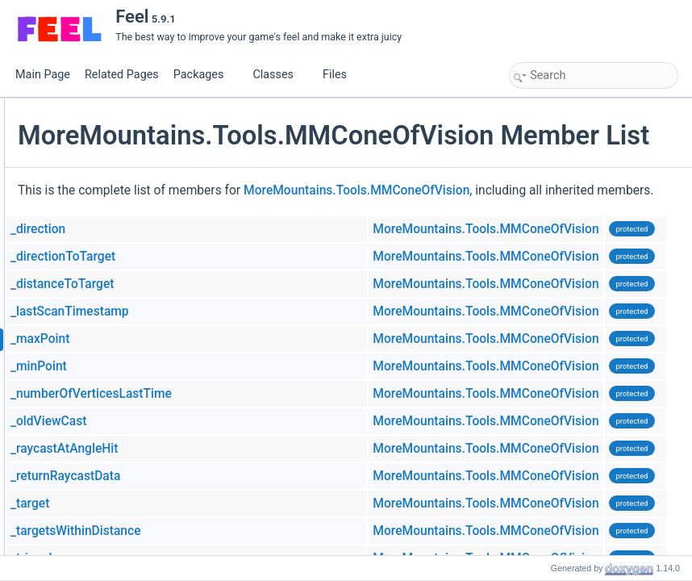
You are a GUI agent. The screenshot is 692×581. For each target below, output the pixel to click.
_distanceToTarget (254, 336)
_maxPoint (231, 391)
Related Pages (122, 75)
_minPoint (230, 419)
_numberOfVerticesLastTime (283, 446)
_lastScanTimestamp (261, 364)
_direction (229, 281)
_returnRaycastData (257, 528)
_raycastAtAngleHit (256, 501)
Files (341, 75)
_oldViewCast (240, 473)
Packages (204, 75)
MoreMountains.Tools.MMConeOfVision (548, 221)
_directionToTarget (254, 309)
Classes (279, 75)
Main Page (42, 75)
